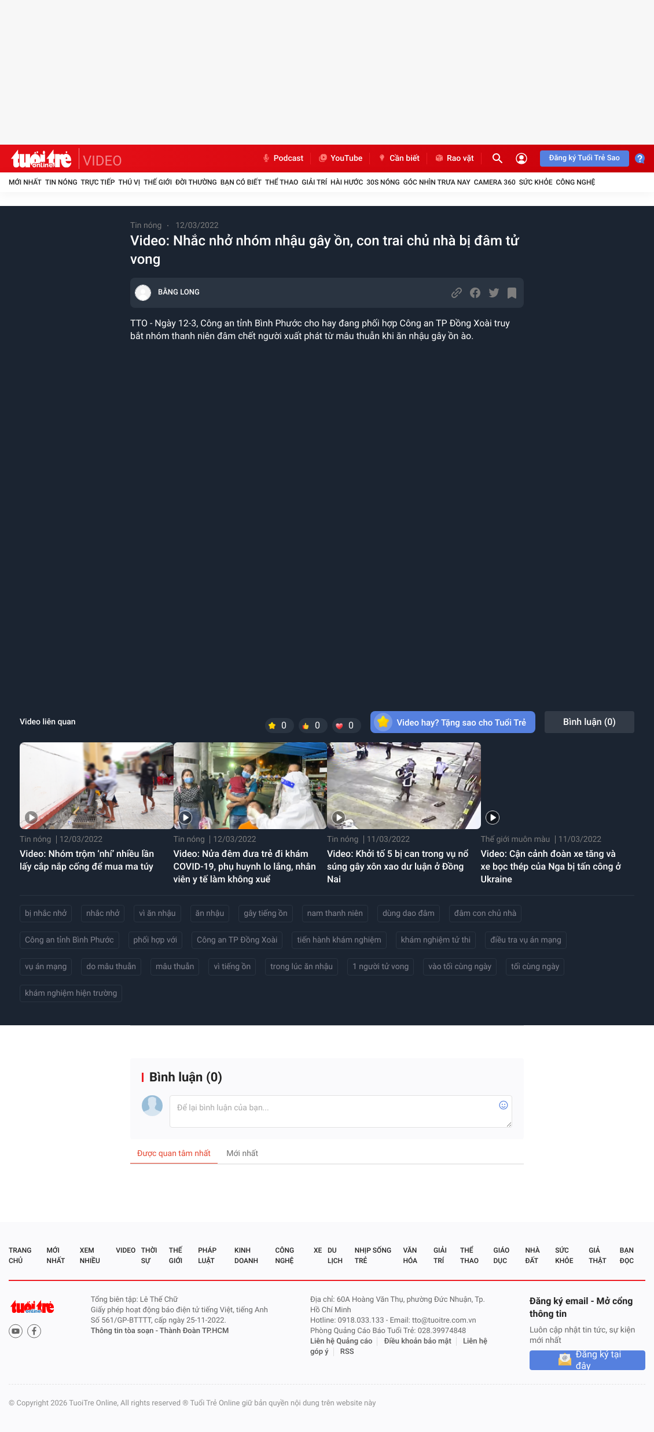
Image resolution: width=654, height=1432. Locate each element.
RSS (347, 1352)
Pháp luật (207, 1255)
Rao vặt (454, 158)
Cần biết (398, 158)
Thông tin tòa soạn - (125, 1331)
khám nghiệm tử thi (436, 940)
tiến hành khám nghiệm (339, 940)
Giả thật (597, 1255)
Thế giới (158, 182)
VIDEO (102, 161)
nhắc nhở (102, 913)
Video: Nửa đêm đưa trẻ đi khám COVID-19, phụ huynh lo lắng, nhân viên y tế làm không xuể (245, 866)
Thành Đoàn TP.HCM (194, 1331)
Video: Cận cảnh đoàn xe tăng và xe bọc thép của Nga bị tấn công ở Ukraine (551, 866)
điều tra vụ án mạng (525, 940)
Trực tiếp (98, 182)
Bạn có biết (241, 182)
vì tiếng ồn (232, 966)
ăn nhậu (210, 913)
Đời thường (196, 182)
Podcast (282, 158)
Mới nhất (25, 182)
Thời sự (149, 1255)
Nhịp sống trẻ (373, 1255)
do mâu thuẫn (111, 966)
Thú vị (129, 182)
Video (125, 1250)
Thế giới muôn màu (515, 839)
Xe (318, 1250)
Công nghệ (575, 182)
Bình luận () (589, 721)
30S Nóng (382, 182)
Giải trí (314, 182)
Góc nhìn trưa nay (437, 182)
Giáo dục (502, 1255)
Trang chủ (20, 1255)
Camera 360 (495, 182)
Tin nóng (61, 182)
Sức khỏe (536, 182)
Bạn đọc (627, 1255)
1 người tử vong (380, 966)
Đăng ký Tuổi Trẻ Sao (584, 158)
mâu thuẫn (175, 966)
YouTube (340, 158)
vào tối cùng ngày (459, 966)
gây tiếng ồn (266, 913)
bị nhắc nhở (46, 913)
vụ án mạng (46, 966)
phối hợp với (156, 940)
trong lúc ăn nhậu (301, 966)
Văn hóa (410, 1255)
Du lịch (335, 1255)
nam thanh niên (335, 913)
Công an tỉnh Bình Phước (69, 940)
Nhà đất (532, 1255)
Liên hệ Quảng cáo (341, 1341)
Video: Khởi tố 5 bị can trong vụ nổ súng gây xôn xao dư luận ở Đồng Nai (397, 866)
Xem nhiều (90, 1255)
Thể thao (281, 182)
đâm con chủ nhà (485, 913)
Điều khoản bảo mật (417, 1341)
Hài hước (346, 182)
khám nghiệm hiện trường (71, 993)
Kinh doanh (246, 1255)
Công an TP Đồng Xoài (237, 940)
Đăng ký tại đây (599, 1360)
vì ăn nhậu (157, 913)
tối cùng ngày (535, 966)
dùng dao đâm (409, 913)
